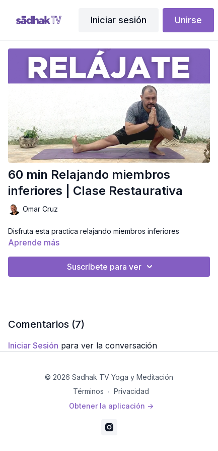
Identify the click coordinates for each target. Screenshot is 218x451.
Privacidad (131, 391)
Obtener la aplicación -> (111, 406)
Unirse (188, 20)
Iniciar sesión (119, 20)
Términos (88, 391)
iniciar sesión (33, 345)
